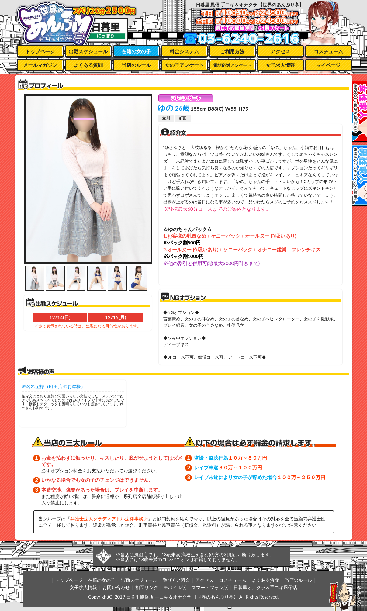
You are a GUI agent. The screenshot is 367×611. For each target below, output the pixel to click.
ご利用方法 (232, 51)
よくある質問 (88, 65)
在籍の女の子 (136, 51)
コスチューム (328, 51)
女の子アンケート (184, 65)
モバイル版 (174, 587)
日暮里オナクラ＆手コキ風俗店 (265, 587)
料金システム (184, 51)
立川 (166, 118)
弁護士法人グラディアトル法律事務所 (109, 518)
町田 (183, 118)
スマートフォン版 (210, 587)
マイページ (328, 65)
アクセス (280, 51)
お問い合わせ (116, 587)
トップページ (40, 51)
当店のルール (136, 65)
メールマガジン (40, 65)
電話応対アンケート (232, 65)
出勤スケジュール (88, 51)
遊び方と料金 (176, 580)
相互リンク (146, 587)
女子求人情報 (280, 65)
